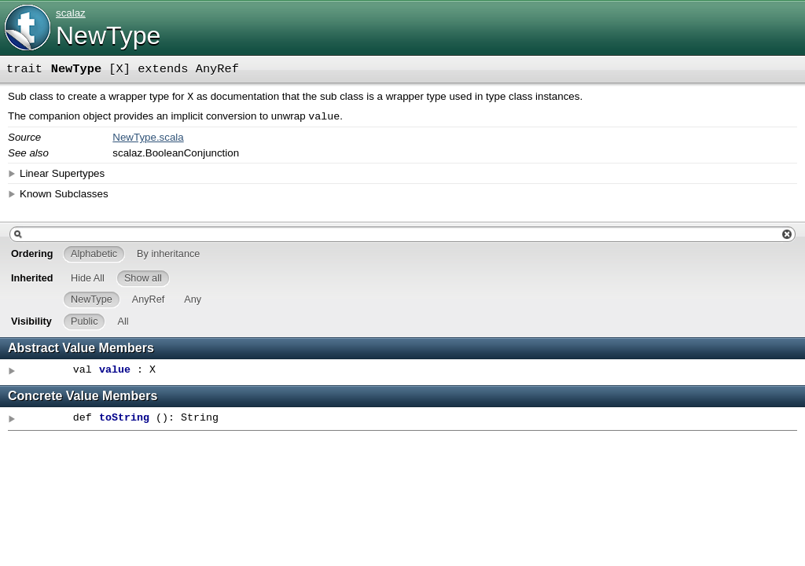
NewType (108, 35)
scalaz (71, 13)
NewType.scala (147, 140)
